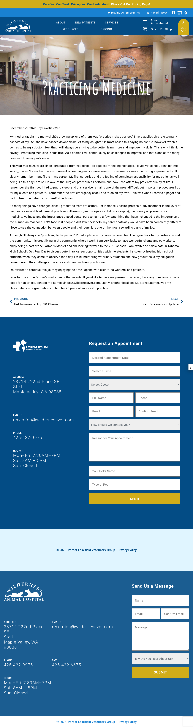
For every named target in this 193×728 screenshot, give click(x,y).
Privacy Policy (127, 550)
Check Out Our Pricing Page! (130, 4)
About (61, 22)
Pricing (106, 29)
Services (111, 22)
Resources (70, 29)
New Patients (85, 22)
